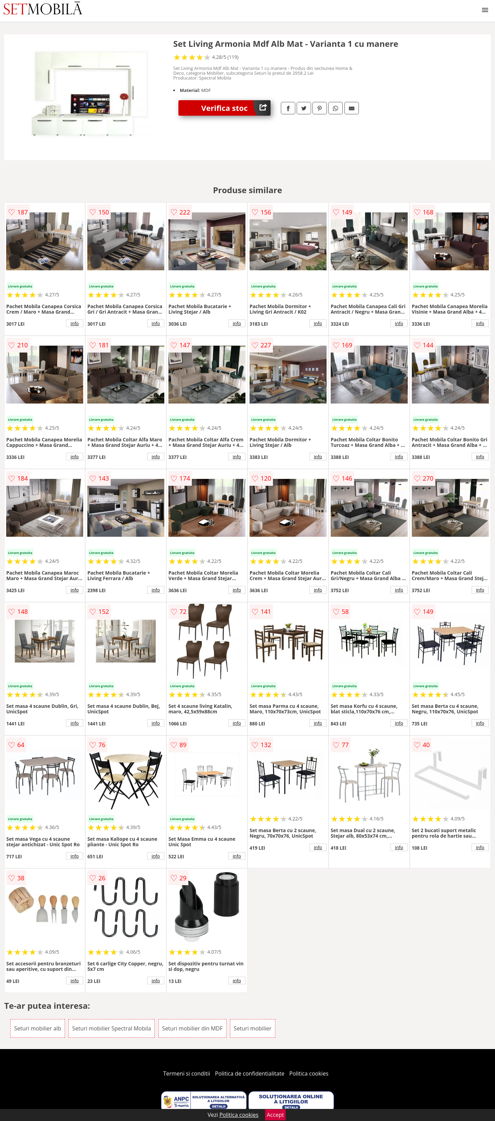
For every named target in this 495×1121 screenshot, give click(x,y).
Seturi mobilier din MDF (192, 1028)
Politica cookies (309, 1073)
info (74, 323)
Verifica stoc (236, 108)
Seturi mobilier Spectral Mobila (111, 1028)
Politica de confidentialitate (250, 1073)
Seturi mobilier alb (37, 1028)
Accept (275, 1115)
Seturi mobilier (253, 1028)
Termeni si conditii (186, 1073)
